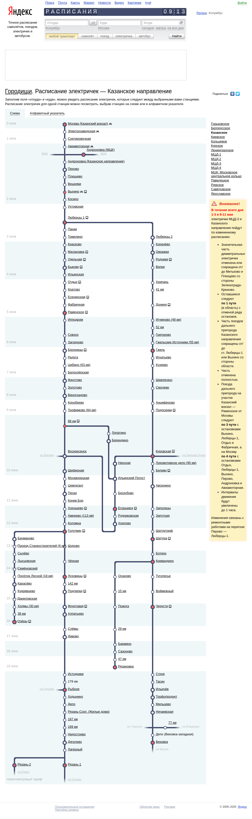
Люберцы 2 (164, 236)
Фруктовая (75, 606)
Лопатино (119, 433)
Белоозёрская (78, 372)
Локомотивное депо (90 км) (176, 463)
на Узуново (47, 688)
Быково (73, 267)
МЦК (45, 153)
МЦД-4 (216, 168)
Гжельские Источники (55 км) (177, 342)
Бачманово (26, 538)
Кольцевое (219, 141)
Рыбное (73, 689)
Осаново (124, 576)
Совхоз (73, 334)
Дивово (73, 636)
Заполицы (163, 508)
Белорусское (220, 128)
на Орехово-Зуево (194, 455)
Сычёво (23, 553)
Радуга (73, 357)
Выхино (73, 191)
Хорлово (124, 523)
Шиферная (76, 470)
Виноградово (77, 395)
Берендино (120, 440)
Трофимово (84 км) (82, 410)
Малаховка (76, 252)
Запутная (163, 515)
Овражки (162, 252)
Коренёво (163, 244)
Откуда (52, 23)
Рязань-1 (74, 764)
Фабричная (76, 304)
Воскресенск (77, 451)
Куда (103, 23)
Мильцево (163, 704)
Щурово (74, 546)
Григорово (163, 334)
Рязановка (126, 666)
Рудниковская (128, 515)
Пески (72, 493)
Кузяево (162, 365)
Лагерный (75, 749)
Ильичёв (162, 689)
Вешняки (74, 184)
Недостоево (77, 734)
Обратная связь (149, 806)
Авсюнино (163, 485)
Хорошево (75, 508)
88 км (72, 421)
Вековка (162, 742)
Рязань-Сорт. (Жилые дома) (89, 711)
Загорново (75, 342)
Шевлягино (164, 380)
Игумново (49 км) (168, 319)
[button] (93, 22)
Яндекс (242, 806)
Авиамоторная (78, 146)
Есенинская (76, 297)
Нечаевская (164, 711)
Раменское (76, 312)
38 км (22, 613)
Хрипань (162, 282)
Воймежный (165, 591)
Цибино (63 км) (79, 365)
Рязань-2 (24, 764)
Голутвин (74, 531)
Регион (201, 13)
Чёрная (73, 561)
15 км (122, 591)
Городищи (18, 91)
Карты (75, 3)
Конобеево (76, 402)
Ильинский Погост (131, 478)
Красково (75, 244)
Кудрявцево (26, 591)
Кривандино (165, 561)
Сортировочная (79, 138)
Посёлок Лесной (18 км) (35, 576)
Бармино (124, 644)
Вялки (160, 267)
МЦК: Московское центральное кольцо (226, 174)
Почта (62, 3)
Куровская (163, 451)
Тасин (160, 681)
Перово (73, 169)
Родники (162, 259)
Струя (160, 674)
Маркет (89, 3)
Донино (161, 304)
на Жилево (47, 455)
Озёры (22, 621)
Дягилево (75, 742)
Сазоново (125, 651)
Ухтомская (75, 206)
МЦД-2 (216, 159)
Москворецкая (78, 478)
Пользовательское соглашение (74, 806)
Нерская (124, 463)
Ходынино (75, 696)
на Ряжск (23, 771)
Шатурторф (164, 531)
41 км (160, 289)
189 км (73, 727)
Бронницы (75, 350)
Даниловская (27, 598)
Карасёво (25, 583)
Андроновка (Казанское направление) (96, 161)
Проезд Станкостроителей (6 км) (42, 546)
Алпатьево (76, 613)
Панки (72, 229)
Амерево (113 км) (81, 515)
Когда (148, 23)
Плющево (75, 176)
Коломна (74, 523)
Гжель (160, 350)
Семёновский (27, 568)
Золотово (75, 387)
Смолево (162, 387)
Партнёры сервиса (67, 809)
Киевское (218, 137)
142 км (73, 583)
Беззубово (125, 493)
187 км (73, 719)
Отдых (72, 282)
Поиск (49, 3)
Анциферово (165, 402)
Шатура (161, 538)
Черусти (162, 606)
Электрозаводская (81, 131)
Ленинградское (222, 150)
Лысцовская (26, 561)
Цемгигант (75, 485)
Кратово (74, 289)
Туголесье (163, 576)
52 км (160, 327)
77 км (172, 723)
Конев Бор (75, 500)
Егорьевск (125, 508)
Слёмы (73, 629)
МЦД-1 (216, 154)
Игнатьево (163, 357)
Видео (119, 3)
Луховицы (75, 576)
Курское (217, 146)
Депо (71, 704)
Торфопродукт (166, 696)
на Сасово (74, 779)
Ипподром (75, 319)
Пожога (123, 606)
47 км (122, 659)
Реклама (169, 806)
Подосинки (164, 410)
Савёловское (221, 189)
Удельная (75, 259)
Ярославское (221, 194)
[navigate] (98, 2)
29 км (122, 629)
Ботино (161, 553)
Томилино (75, 236)
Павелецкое (220, 180)
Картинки (134, 3)
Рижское (217, 185)
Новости (104, 3)
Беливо (161, 470)
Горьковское (220, 124)
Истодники (76, 674)
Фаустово (75, 380)
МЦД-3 (216, 163)
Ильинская (76, 274)
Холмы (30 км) (28, 606)
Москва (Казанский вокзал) (88, 123)
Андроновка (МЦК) (101, 150)
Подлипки (75, 591)
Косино (73, 199)
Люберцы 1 (76, 217)
